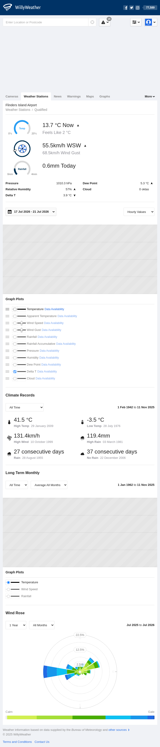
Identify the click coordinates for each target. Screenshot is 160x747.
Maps (90, 96)
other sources (118, 730)
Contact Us (42, 742)
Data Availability (54, 309)
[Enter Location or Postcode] (49, 22)
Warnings (74, 96)
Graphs (105, 96)
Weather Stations (36, 96)
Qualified (40, 110)
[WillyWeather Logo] (24, 7)
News (58, 96)
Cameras (12, 96)
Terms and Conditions (17, 742)
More (148, 96)
